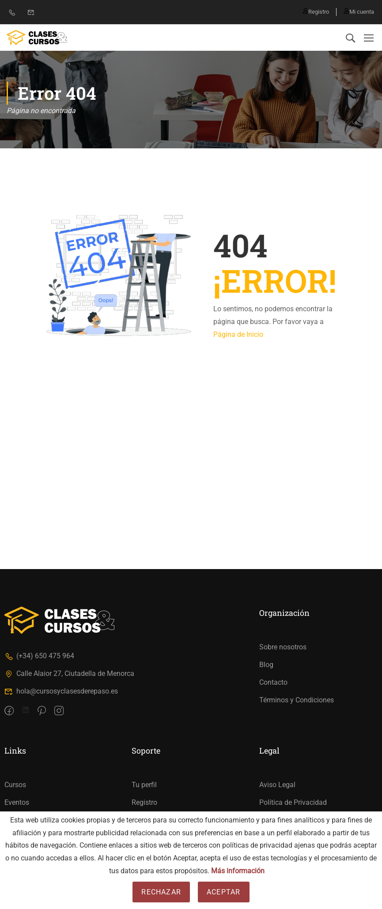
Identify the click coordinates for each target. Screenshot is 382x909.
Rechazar (161, 892)
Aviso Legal (277, 785)
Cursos (15, 785)
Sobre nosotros (282, 647)
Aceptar (223, 892)
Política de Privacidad (293, 802)
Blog (266, 664)
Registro (312, 11)
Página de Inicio (238, 334)
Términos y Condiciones (296, 700)
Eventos (16, 802)
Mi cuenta (359, 11)
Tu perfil (144, 785)
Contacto (273, 682)
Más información (238, 871)
